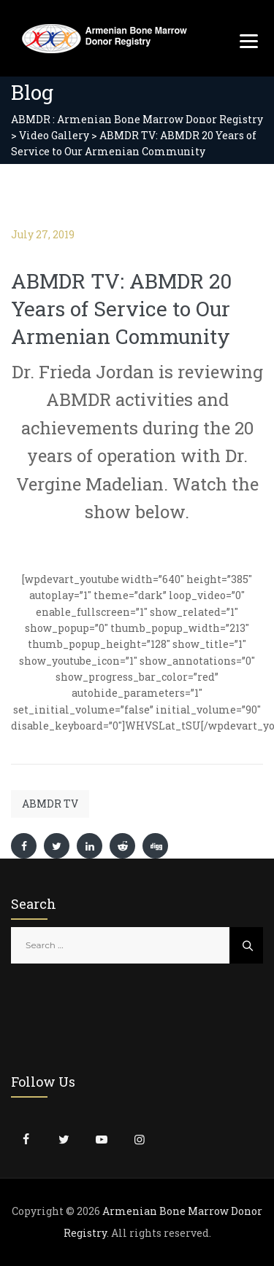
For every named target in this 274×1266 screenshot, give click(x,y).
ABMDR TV (50, 803)
